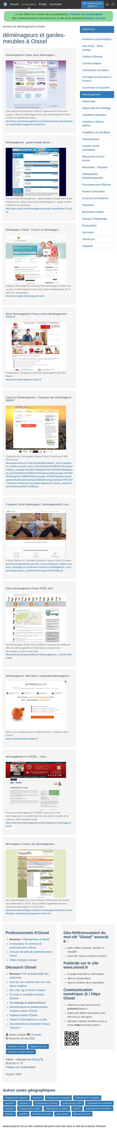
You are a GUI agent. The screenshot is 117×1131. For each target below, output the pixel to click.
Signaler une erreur (38, 1046)
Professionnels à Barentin (16, 1098)
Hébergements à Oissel (36, 939)
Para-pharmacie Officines (96, 184)
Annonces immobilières (95, 198)
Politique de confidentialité (86, 14)
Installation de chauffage (96, 132)
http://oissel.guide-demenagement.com (25, 296)
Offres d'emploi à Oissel (23, 960)
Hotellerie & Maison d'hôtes (93, 123)
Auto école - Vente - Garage (93, 48)
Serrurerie (88, 232)
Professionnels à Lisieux (29, 1108)
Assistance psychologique (97, 39)
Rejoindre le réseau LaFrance (21, 1052)
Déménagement (91, 94)
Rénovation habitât (93, 212)
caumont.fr (9, 1103)
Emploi (43, 4)
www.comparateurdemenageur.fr (22, 738)
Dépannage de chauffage (96, 108)
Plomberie (88, 205)
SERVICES (88, 29)
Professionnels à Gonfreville (99, 1103)
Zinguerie (87, 246)
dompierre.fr (24, 1103)
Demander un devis (16, 1046)
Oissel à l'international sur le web (28, 1019)
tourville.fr (23, 1114)
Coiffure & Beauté (92, 56)
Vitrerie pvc (88, 239)
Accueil (14, 4)
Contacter (35, 1034)
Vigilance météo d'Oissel (23, 1015)
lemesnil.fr (9, 1108)
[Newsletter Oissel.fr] (107, 4)
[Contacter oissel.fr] (113, 4)
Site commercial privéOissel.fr (92, 4)
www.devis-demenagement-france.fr (23, 379)
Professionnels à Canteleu (58, 1098)
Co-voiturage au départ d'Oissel (27, 1002)
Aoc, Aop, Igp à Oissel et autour (27, 990)
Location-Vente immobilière (90, 148)
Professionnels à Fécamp (46, 1103)
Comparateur (28, 4)
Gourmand (56, 4)
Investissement (90, 139)
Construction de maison (95, 70)
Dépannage (88, 101)
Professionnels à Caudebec (87, 1098)
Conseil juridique (91, 63)
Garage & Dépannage (94, 218)
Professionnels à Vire (42, 1114)
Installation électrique (94, 114)
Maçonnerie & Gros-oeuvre (93, 158)
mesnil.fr (77, 1108)
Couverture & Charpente (96, 87)
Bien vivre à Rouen (82, 1114)
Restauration (89, 225)
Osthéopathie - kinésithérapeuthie (92, 176)
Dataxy (36, 1059)
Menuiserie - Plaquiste (94, 167)
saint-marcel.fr (62, 1114)
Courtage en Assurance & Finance (96, 79)
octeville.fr (9, 1114)
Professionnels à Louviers (56, 1108)
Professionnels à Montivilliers (98, 1108)
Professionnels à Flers (72, 1103)
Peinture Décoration (93, 191)
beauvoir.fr (37, 1098)
